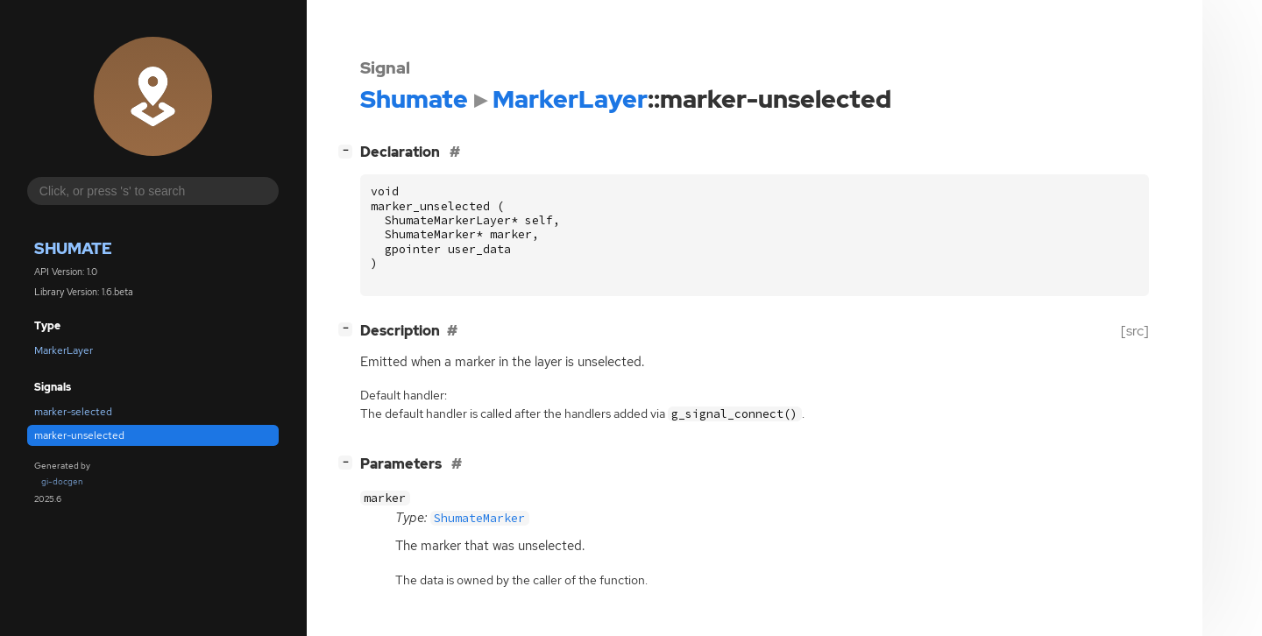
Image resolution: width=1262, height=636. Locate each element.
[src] (1135, 331)
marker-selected (73, 412)
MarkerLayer (63, 350)
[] (348, 150)
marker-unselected (79, 435)
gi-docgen (62, 481)
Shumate (73, 248)
